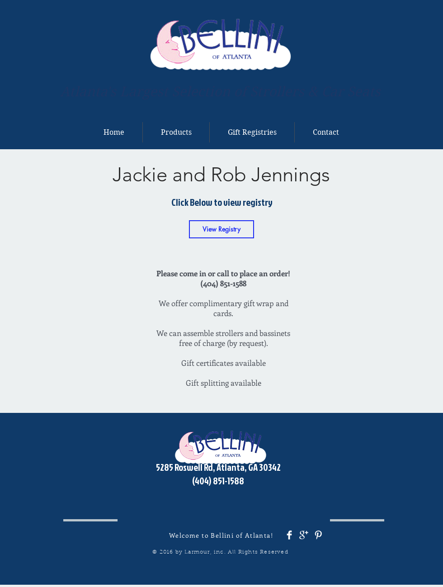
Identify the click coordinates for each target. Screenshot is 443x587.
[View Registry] (221, 229)
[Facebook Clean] (289, 535)
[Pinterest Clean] (318, 535)
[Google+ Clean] (303, 535)
